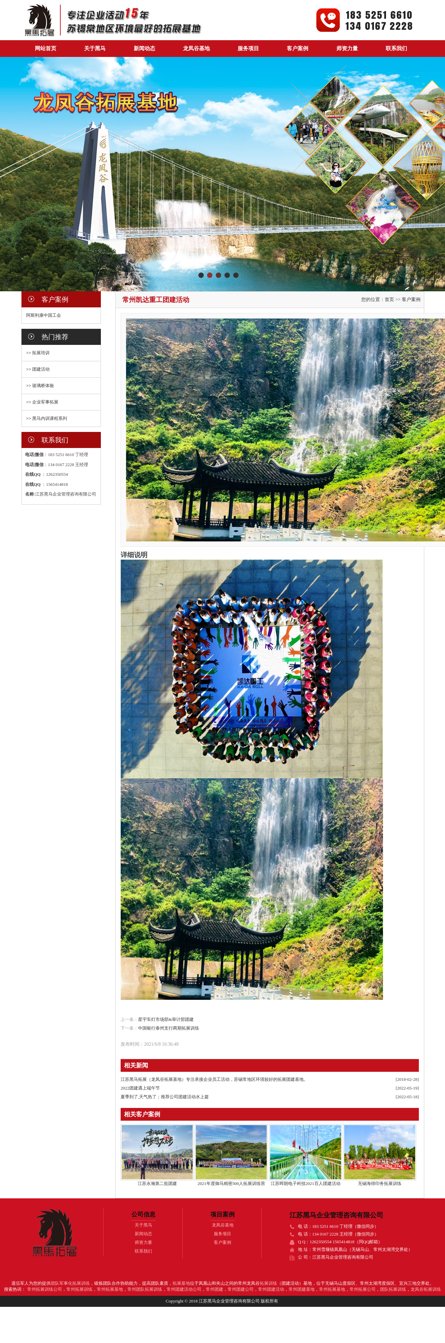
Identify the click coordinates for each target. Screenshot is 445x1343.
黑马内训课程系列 (49, 418)
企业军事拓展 (45, 401)
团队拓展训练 (393, 1289)
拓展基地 (181, 1283)
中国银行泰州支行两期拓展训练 (168, 1028)
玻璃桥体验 (43, 385)
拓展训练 (268, 1283)
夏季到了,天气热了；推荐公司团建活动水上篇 (165, 1096)
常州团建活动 (271, 1289)
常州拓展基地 (110, 1289)
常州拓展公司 (362, 1289)
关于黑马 (95, 48)
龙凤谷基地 (196, 48)
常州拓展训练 (79, 1289)
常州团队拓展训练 (144, 1289)
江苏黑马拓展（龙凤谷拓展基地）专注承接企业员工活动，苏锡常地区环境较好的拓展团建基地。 (214, 1079)
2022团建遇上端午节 (140, 1088)
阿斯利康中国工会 (43, 315)
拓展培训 (41, 352)
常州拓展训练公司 (44, 1289)
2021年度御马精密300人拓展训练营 (231, 1183)
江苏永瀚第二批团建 (157, 1183)
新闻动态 (144, 48)
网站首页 (45, 48)
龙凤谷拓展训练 (425, 1289)
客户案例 (297, 48)
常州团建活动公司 (184, 1289)
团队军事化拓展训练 (70, 1283)
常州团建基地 (302, 1289)
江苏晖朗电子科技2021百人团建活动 (305, 1183)
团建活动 (41, 369)
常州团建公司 (241, 1289)
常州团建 (214, 1289)
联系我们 (396, 48)
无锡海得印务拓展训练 (379, 1183)
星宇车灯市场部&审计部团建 (166, 1019)
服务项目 (248, 48)
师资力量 (347, 48)
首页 (389, 299)
